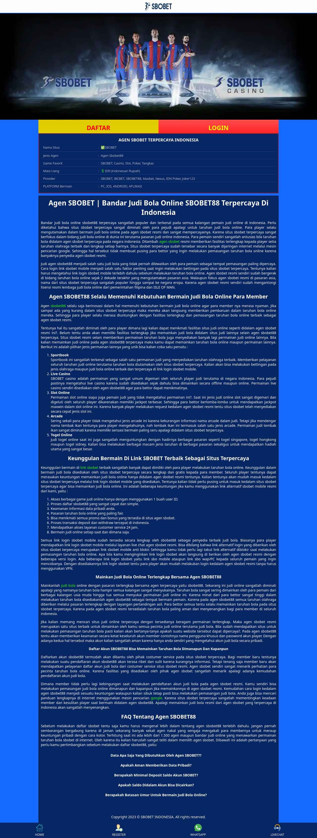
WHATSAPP (198, 830)
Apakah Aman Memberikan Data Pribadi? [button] (156, 765)
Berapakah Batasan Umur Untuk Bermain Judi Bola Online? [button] (156, 795)
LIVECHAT (277, 830)
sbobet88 (58, 305)
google (156, 698)
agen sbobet (169, 241)
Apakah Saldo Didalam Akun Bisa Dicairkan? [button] (156, 785)
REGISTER (119, 830)
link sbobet (89, 467)
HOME (39, 830)
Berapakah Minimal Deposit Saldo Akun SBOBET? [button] (156, 775)
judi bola (68, 585)
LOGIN (219, 127)
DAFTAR (98, 127)
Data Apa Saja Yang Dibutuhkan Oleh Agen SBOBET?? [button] (155, 755)
